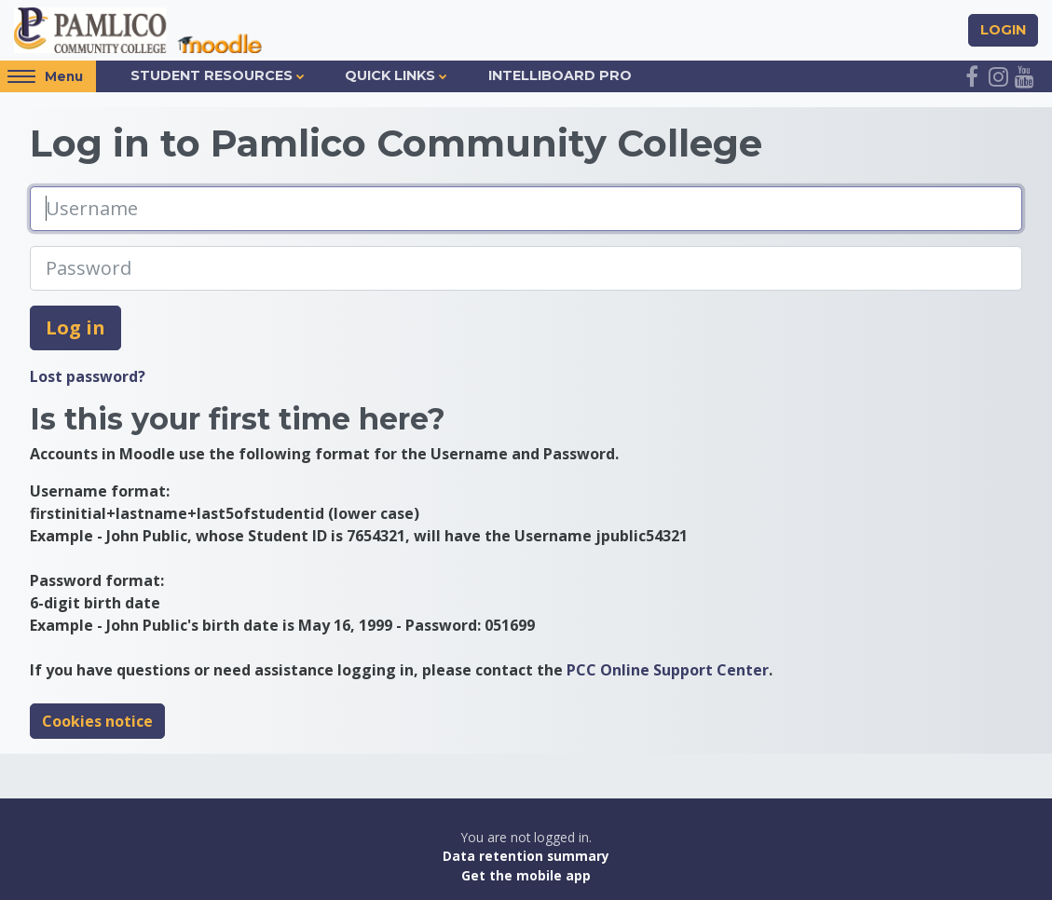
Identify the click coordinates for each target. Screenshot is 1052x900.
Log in (75, 327)
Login (1003, 29)
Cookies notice (97, 721)
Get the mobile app (526, 875)
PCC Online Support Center (668, 670)
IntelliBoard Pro (560, 75)
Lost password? (87, 376)
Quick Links (390, 75)
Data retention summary (526, 857)
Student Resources (211, 75)
